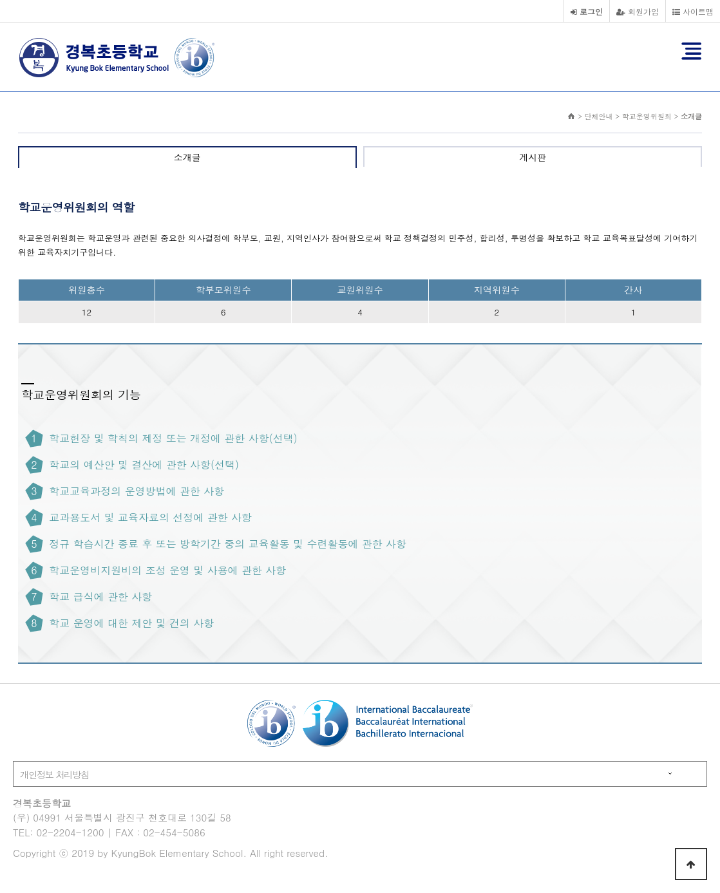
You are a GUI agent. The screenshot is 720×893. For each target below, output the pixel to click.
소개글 (187, 157)
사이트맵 (693, 11)
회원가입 (637, 11)
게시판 (532, 157)
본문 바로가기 (0, 0)
